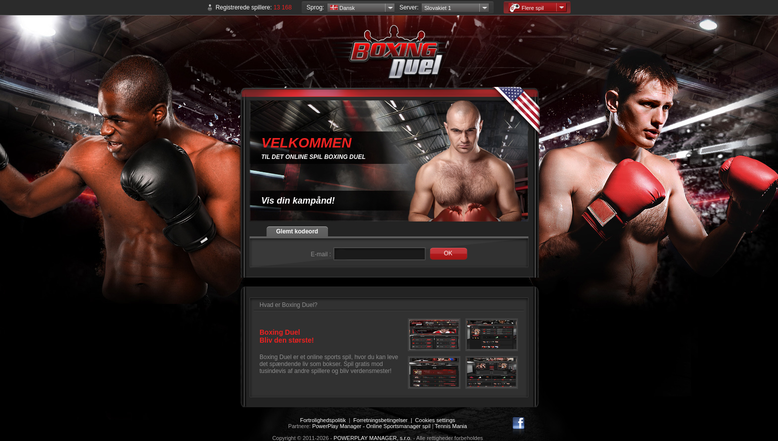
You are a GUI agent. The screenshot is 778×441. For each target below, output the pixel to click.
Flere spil (527, 7)
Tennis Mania (451, 426)
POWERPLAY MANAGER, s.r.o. (372, 438)
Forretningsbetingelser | (384, 420)
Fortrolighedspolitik (323, 420)
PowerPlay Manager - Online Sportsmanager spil (371, 426)
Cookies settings (435, 420)
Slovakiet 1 (437, 8)
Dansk (342, 8)
